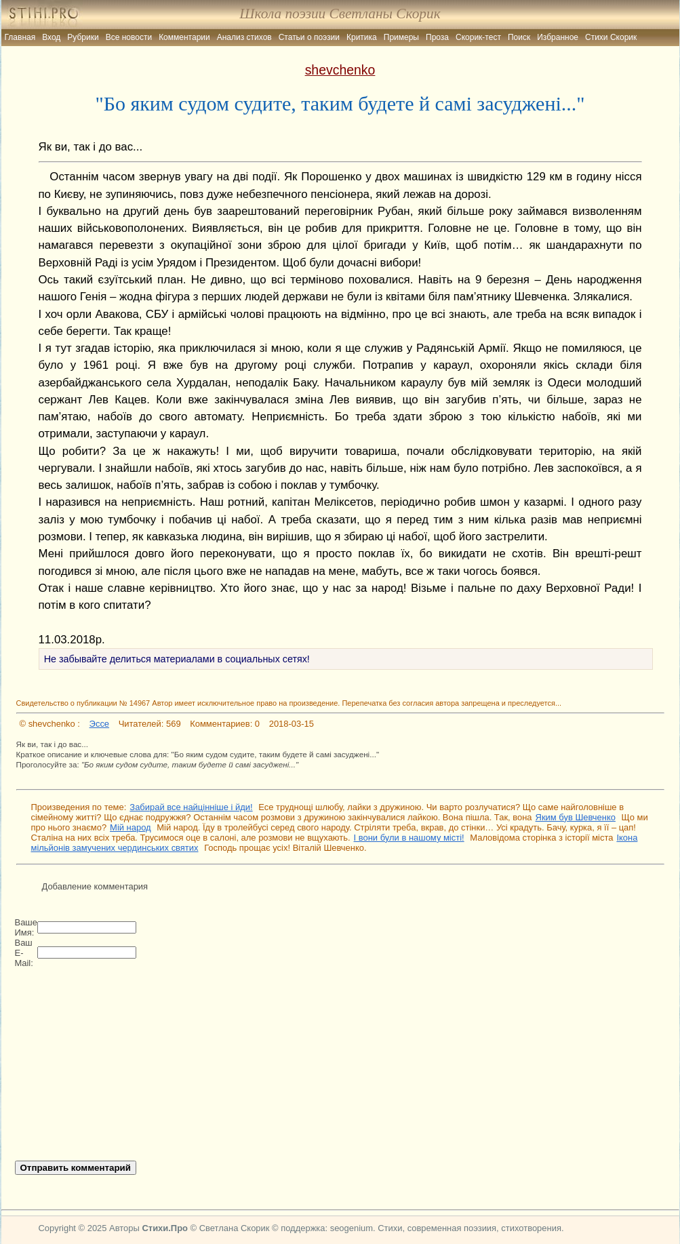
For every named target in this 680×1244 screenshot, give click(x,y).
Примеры (401, 37)
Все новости (129, 37)
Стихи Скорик (611, 37)
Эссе (99, 724)
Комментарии (184, 37)
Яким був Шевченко (576, 817)
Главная (20, 37)
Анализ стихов (244, 37)
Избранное (557, 37)
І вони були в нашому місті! (409, 837)
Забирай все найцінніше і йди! (190, 807)
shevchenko (340, 69)
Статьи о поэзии (309, 37)
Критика (361, 37)
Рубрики (82, 37)
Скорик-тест (478, 37)
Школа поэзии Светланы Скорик (339, 13)
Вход (51, 37)
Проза (437, 37)
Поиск (519, 37)
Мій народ (130, 827)
